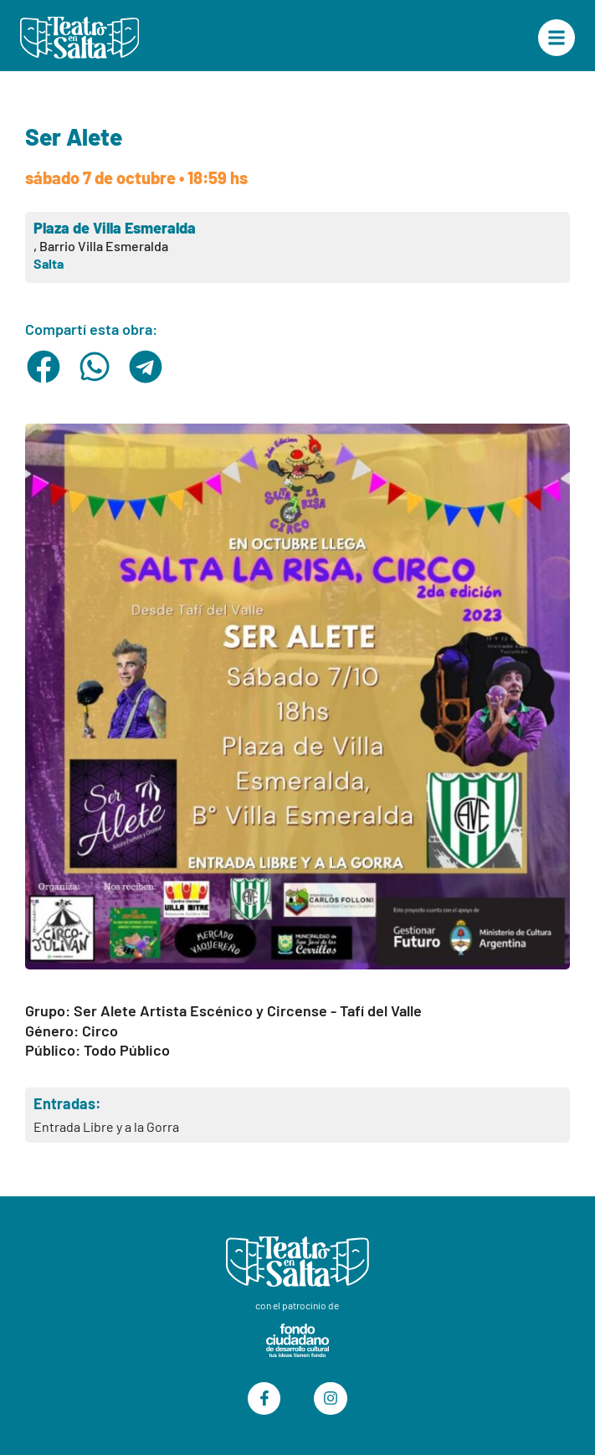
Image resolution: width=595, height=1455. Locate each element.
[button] (44, 366)
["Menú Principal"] (556, 37)
